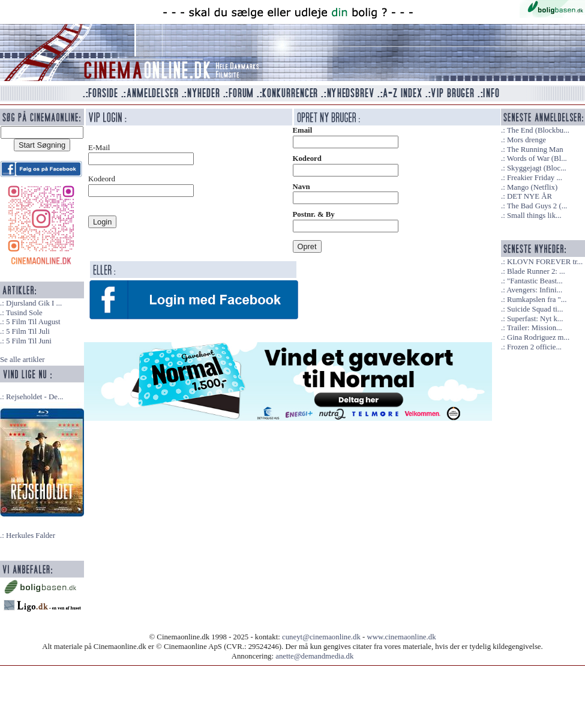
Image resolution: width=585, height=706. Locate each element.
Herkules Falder (30, 535)
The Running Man (535, 149)
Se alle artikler (22, 359)
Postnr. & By (314, 214)
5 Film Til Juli (28, 331)
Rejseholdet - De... (35, 397)
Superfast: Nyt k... (535, 319)
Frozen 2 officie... (534, 347)
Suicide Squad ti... (535, 309)
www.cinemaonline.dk (401, 637)
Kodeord (307, 158)
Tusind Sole (24, 313)
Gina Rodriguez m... (538, 337)
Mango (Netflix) (532, 187)
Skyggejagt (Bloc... (536, 168)
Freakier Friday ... (534, 177)
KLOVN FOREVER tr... (545, 262)
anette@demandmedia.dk (314, 656)
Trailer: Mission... (534, 328)
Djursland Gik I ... (34, 303)
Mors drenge (526, 140)
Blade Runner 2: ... (536, 271)
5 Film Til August (33, 322)
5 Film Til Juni (29, 341)
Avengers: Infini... (534, 290)
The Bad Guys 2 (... (537, 206)
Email (303, 130)
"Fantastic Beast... (535, 281)
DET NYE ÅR (529, 196)
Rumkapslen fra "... (536, 299)
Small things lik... (534, 215)
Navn (301, 187)
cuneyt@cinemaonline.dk (321, 637)
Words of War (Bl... (537, 158)
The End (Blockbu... (538, 130)
